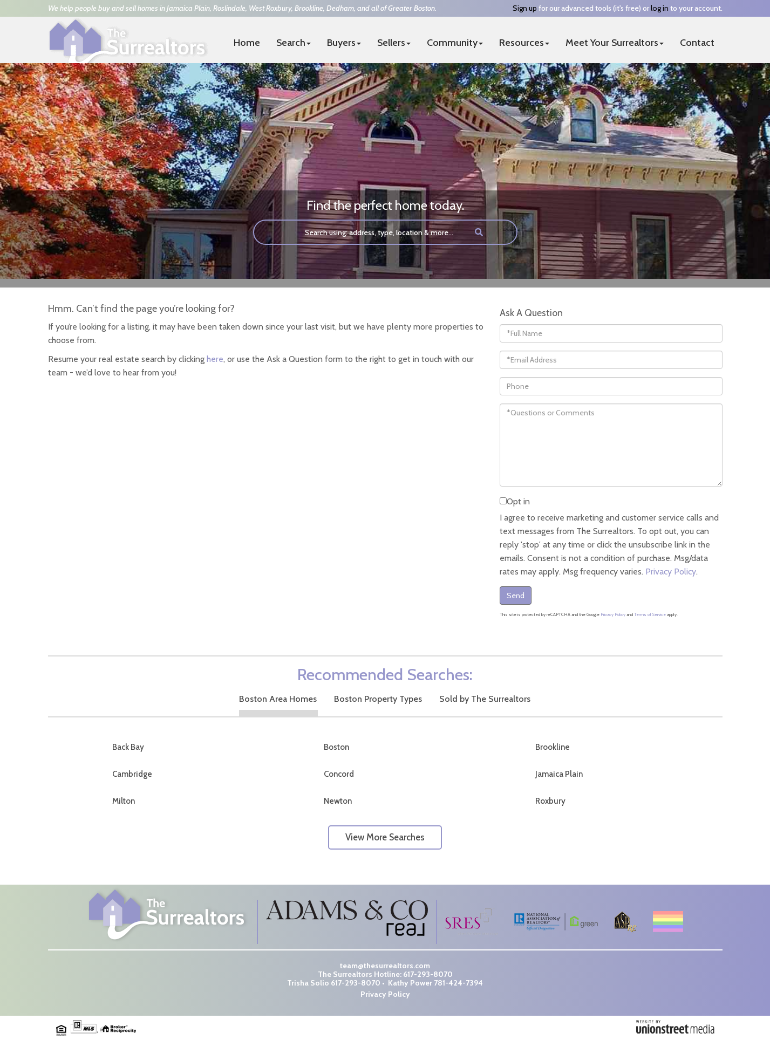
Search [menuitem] (293, 43)
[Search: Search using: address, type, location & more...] (359, 232)
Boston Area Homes (278, 699)
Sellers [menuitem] (394, 43)
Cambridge (132, 774)
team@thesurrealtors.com (385, 965)
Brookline (552, 747)
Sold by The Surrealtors (484, 699)
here (215, 359)
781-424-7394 (458, 983)
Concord (339, 774)
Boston (336, 747)
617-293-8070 (428, 974)
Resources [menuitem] (524, 43)
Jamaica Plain (559, 774)
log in (660, 8)
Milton (123, 801)
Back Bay (128, 747)
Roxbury (550, 801)
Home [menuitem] (247, 43)
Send (515, 595)
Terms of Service (650, 614)
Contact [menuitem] (697, 43)
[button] (478, 232)
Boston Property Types (378, 699)
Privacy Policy (670, 571)
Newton (338, 801)
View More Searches (385, 837)
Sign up (525, 8)
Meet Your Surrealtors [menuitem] (614, 43)
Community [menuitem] (455, 43)
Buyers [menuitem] (344, 43)
